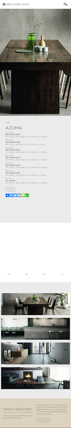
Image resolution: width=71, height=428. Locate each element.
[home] (15, 3)
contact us (43, 420)
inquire (10, 189)
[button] (65, 4)
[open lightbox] (35, 304)
